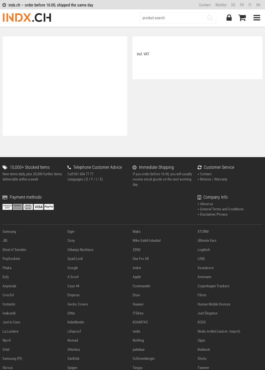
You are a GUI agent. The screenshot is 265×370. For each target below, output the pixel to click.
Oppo (201, 340)
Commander (142, 286)
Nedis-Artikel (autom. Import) (219, 331)
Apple (137, 277)
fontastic (8, 304)
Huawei (138, 304)
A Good (72, 277)
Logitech (204, 249)
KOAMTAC (140, 322)
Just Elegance (208, 313)
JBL (5, 240)
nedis (136, 331)
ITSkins (138, 313)
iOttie (71, 313)
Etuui (136, 295)
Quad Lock (75, 258)
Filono (202, 295)
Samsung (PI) (12, 358)
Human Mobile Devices (214, 304)
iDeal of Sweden (14, 249)
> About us (205, 204)
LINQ (201, 258)
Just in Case (11, 322)
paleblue (139, 349)
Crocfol (8, 295)
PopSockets (11, 258)
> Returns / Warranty (212, 179)
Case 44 (73, 286)
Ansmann (204, 277)
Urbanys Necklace (80, 249)
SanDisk (73, 358)
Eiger (71, 231)
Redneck (204, 349)
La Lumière (10, 331)
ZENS (137, 249)
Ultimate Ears (207, 240)
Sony (71, 240)
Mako (137, 231)
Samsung (9, 231)
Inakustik (9, 313)
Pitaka (6, 268)
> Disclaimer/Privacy (213, 214)
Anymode (9, 286)
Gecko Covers (77, 304)
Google (72, 268)
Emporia (73, 295)
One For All (141, 258)
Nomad (72, 340)
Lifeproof (74, 331)
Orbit (5, 349)
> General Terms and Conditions (221, 209)
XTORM (203, 231)
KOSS (202, 322)
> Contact (205, 174)
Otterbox (73, 349)
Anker (137, 268)
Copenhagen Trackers (214, 286)
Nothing (138, 340)
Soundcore (206, 268)
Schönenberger (144, 358)
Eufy (5, 277)
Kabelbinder (75, 322)
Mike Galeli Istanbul (147, 240)
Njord (6, 340)
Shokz (202, 358)
